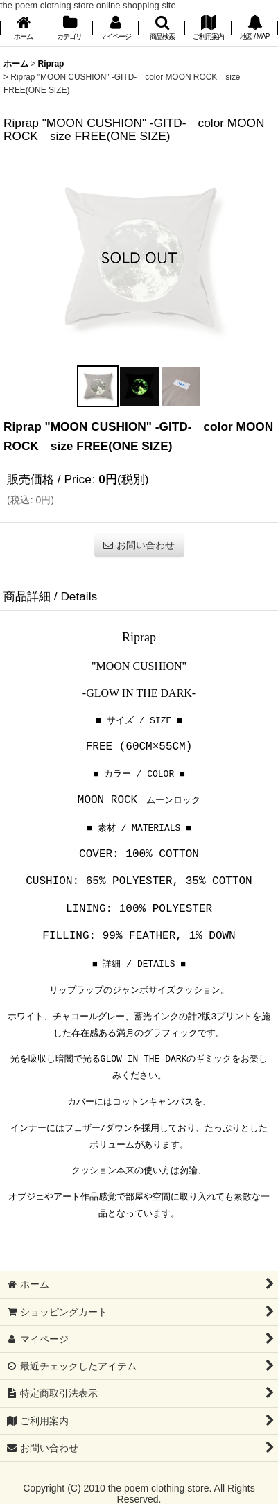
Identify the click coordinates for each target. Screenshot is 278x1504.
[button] (162, 28)
